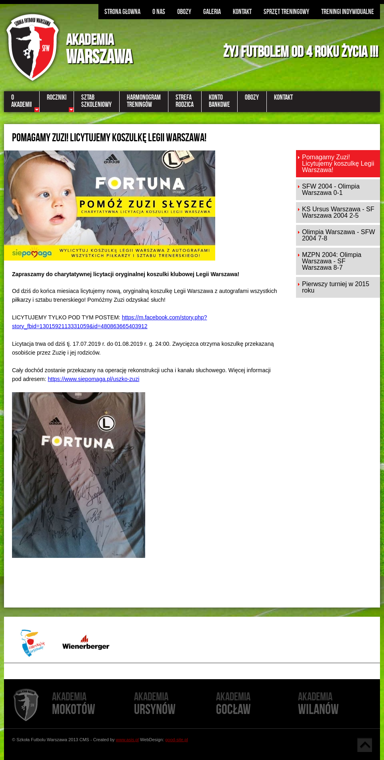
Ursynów (175, 704)
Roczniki (56, 97)
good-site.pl (176, 739)
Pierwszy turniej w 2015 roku (335, 287)
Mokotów (93, 704)
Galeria (212, 12)
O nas (158, 12)
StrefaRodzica (185, 100)
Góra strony (364, 745)
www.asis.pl (127, 739)
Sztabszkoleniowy (96, 100)
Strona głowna (122, 12)
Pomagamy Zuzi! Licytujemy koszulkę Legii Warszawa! (338, 163)
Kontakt (242, 12)
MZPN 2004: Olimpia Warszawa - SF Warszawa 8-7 (332, 261)
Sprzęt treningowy (286, 12)
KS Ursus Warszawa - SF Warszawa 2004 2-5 (338, 212)
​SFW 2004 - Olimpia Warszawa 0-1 (331, 189)
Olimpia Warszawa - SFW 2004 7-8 (338, 235)
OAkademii (21, 100)
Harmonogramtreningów (144, 100)
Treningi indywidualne (347, 12)
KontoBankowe (219, 100)
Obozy (184, 12)
